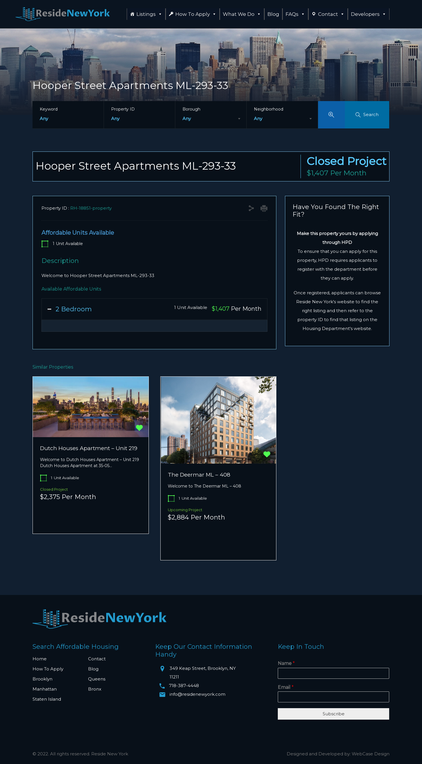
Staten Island (47, 699)
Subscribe (334, 713)
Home (40, 659)
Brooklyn (42, 679)
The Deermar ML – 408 (199, 474)
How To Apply (195, 14)
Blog (273, 14)
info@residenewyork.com (197, 694)
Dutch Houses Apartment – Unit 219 (88, 448)
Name (286, 663)
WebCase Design (370, 754)
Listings (149, 14)
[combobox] (210, 119)
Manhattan (45, 689)
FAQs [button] (295, 14)
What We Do (242, 14)
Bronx (94, 689)
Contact (331, 14)
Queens (96, 679)
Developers (368, 14)
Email (286, 687)
